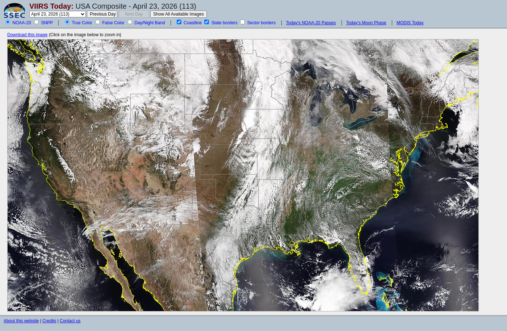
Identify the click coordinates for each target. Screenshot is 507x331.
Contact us (70, 320)
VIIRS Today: (51, 6)
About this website (21, 320)
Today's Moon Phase (366, 22)
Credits (49, 320)
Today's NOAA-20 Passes (311, 22)
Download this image (27, 34)
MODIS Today (410, 22)
